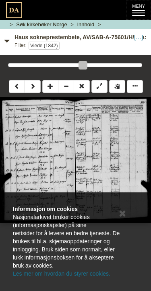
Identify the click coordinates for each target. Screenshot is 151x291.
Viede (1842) (44, 45)
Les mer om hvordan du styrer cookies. (61, 273)
